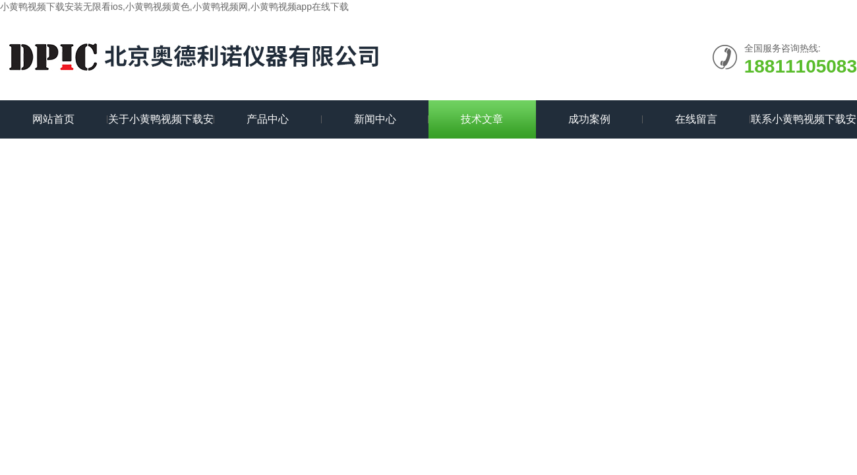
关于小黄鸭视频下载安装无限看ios (161, 126)
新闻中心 (375, 119)
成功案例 (589, 119)
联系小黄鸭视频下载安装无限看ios (803, 126)
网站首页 (53, 119)
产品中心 (268, 119)
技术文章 (482, 119)
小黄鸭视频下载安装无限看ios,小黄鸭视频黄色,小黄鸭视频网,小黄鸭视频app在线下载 (174, 6)
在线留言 (696, 119)
